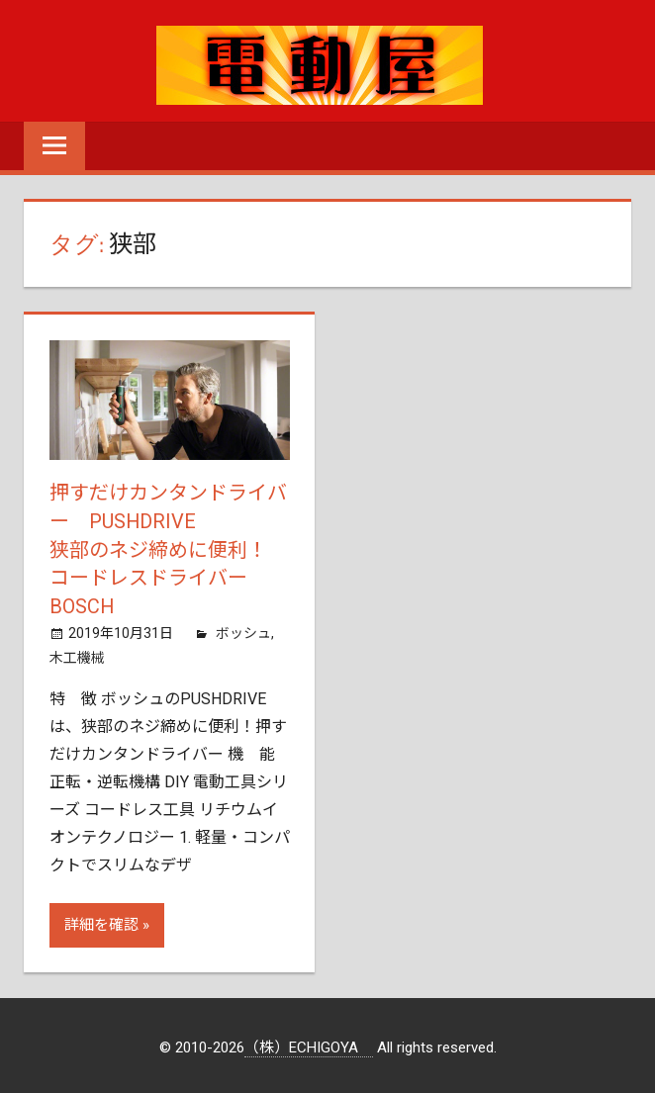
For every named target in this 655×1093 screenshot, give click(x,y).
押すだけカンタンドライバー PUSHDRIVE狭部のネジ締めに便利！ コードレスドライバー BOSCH (168, 548)
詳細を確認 (101, 921)
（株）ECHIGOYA (308, 1042)
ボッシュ (243, 629)
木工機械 (77, 653)
